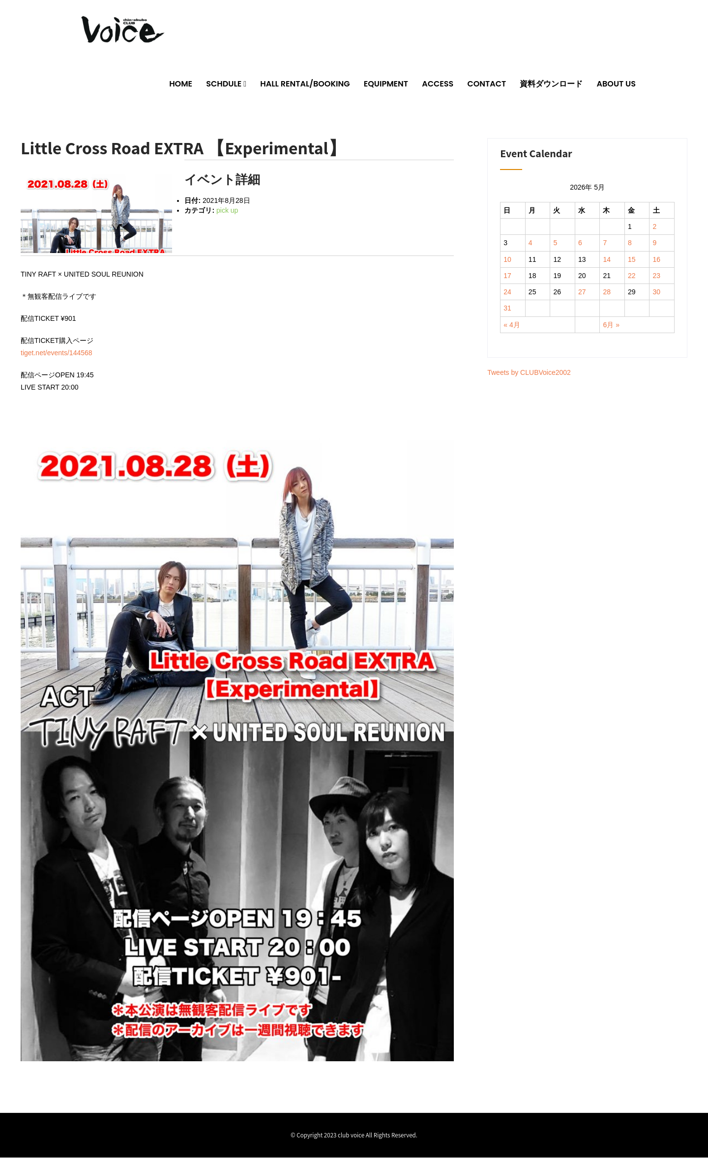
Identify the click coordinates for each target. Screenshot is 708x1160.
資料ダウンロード (551, 86)
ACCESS (437, 86)
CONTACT (486, 86)
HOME (180, 86)
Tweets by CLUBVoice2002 (529, 375)
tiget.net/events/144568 (56, 355)
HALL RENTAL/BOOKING (305, 86)
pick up (227, 213)
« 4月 (511, 327)
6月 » (611, 327)
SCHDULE (223, 86)
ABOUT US (616, 86)
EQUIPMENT (386, 86)
